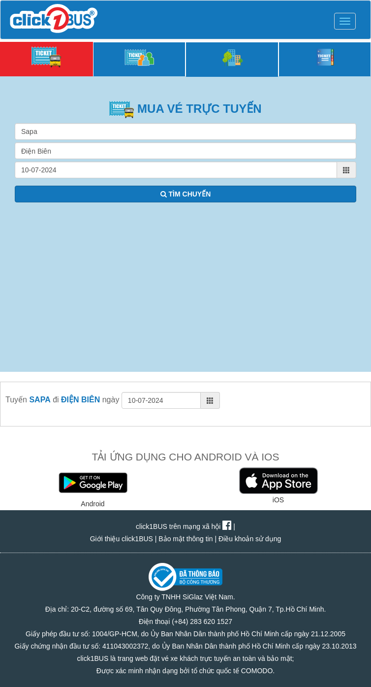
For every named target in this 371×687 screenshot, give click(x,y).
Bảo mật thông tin (185, 539)
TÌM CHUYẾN (185, 194)
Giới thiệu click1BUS (121, 539)
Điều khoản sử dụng (249, 539)
